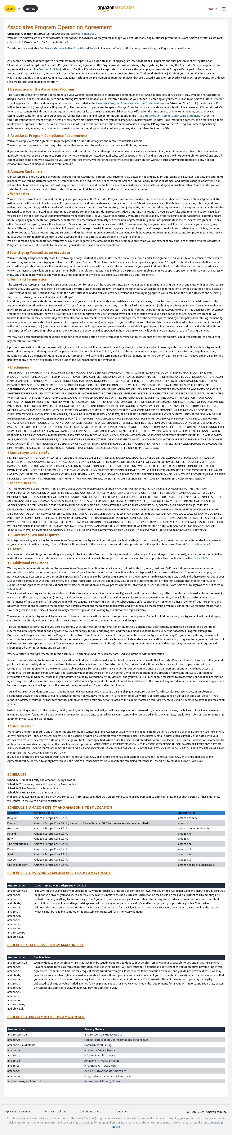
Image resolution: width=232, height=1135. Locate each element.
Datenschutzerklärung (98, 1045)
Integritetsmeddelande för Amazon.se (107, 1076)
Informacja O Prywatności (100, 1065)
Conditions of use (90, 1111)
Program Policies (49, 69)
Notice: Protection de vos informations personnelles (116, 1039)
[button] (213, 8)
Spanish (79, 48)
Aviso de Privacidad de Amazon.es (105, 1071)
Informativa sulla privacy (99, 1055)
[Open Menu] (223, 8)
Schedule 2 (203, 544)
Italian (69, 48)
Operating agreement (18, 1111)
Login (10, 8)
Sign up (30, 8)
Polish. (93, 48)
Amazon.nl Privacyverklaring (102, 1060)
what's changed (84, 33)
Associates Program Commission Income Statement (127, 103)
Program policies (55, 1111)
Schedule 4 (14, 589)
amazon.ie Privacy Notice (99, 1050)
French (49, 48)
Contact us (121, 1111)
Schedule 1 (17, 42)
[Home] (116, 8)
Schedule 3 (201, 558)
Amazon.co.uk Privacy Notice (102, 1081)
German (59, 48)
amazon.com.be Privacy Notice (103, 1034)
